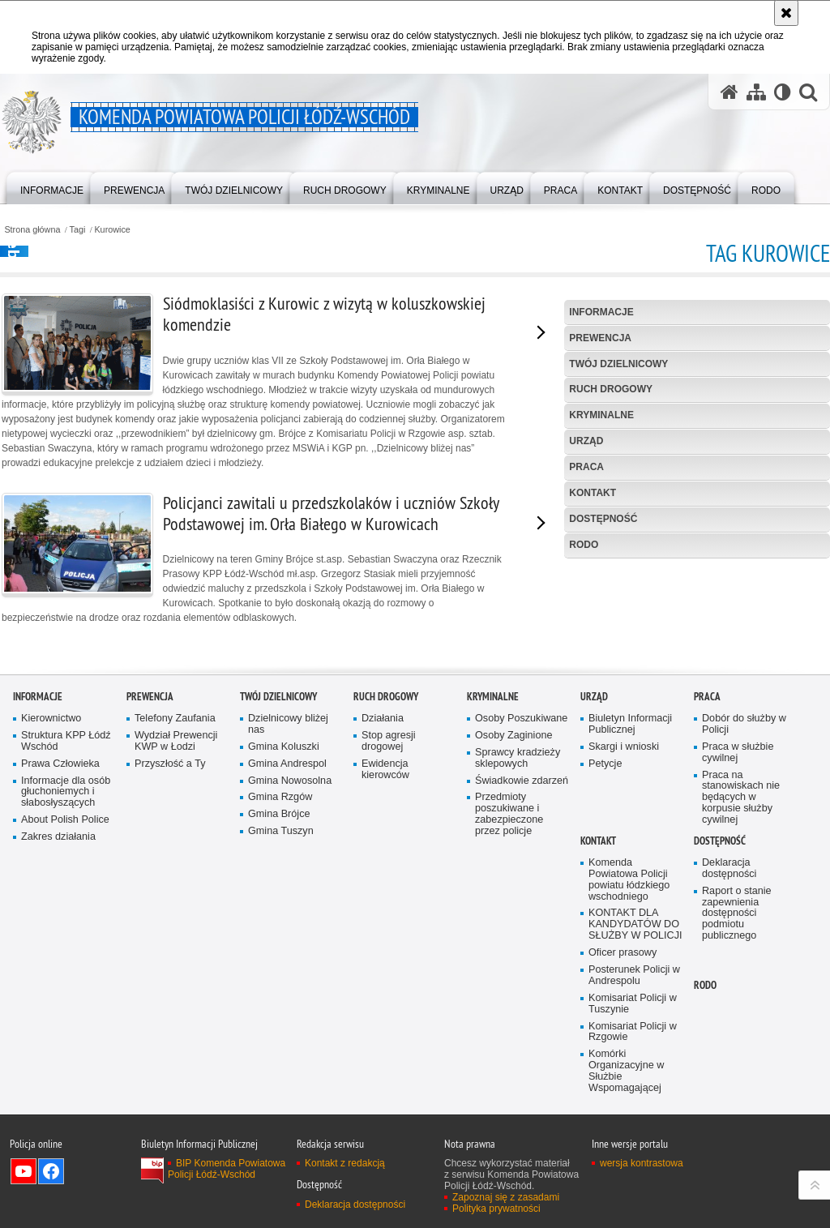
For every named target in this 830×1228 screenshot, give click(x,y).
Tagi (78, 229)
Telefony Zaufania (175, 846)
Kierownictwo (51, 846)
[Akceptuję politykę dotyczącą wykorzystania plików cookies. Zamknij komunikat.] (786, 13)
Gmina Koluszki (283, 873)
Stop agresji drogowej (389, 868)
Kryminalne (601, 415)
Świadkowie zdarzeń (521, 907)
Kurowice (112, 229)
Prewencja (600, 338)
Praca (586, 467)
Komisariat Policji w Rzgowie (632, 1159)
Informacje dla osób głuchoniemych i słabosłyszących (65, 918)
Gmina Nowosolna (290, 907)
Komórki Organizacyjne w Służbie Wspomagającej (626, 1198)
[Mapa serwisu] (756, 92)
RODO (583, 544)
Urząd (586, 441)
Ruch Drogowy (610, 389)
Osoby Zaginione (513, 863)
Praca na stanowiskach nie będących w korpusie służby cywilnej (741, 924)
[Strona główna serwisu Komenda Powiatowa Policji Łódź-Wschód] (729, 92)
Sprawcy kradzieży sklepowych (517, 885)
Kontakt (592, 492)
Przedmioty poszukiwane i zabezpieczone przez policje (509, 941)
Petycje (605, 890)
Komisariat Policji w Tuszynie (632, 1130)
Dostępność (603, 518)
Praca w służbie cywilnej (737, 879)
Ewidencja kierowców (385, 896)
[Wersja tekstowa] (782, 92)
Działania (383, 846)
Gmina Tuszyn (281, 958)
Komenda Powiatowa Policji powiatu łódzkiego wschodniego (629, 1007)
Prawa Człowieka (60, 890)
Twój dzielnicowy (618, 364)
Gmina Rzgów (280, 924)
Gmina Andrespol (287, 890)
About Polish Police (65, 947)
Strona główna (32, 229)
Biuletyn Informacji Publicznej (630, 851)
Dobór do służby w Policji (744, 851)
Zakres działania (58, 964)
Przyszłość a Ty (170, 890)
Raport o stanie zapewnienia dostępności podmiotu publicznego (737, 1040)
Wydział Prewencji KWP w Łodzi (176, 868)
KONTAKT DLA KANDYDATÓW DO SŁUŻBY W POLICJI (635, 1051)
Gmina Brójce (279, 941)
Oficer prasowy (622, 1080)
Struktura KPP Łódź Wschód (66, 868)
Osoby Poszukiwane (521, 846)
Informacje (601, 312)
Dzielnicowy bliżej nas (288, 851)
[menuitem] (52, 186)
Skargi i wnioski (623, 873)
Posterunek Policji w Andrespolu (634, 1103)
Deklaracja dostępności (729, 996)
